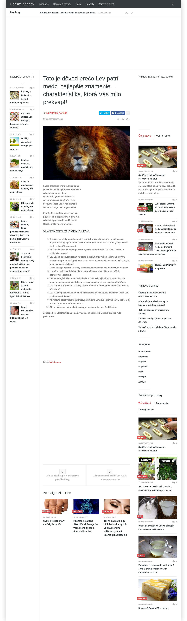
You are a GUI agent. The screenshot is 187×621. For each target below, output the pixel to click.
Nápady (63, 113)
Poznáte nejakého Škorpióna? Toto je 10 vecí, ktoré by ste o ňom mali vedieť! (85, 526)
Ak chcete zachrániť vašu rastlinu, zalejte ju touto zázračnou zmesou (156, 209)
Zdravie (142, 382)
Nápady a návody (62, 4)
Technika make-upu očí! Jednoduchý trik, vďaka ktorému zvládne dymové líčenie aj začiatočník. (116, 528)
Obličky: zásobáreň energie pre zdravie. (21, 143)
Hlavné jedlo (144, 351)
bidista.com (55, 362)
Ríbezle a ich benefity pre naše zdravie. (27, 206)
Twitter (106, 113)
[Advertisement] (93, 39)
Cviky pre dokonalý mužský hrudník (54, 523)
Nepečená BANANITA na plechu (165, 267)
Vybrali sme (163, 135)
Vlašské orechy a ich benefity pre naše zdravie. (21, 187)
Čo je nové (144, 135)
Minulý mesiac (147, 409)
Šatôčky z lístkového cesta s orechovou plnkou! (152, 177)
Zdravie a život (106, 4)
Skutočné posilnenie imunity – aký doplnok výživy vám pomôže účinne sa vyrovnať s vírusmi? (22, 262)
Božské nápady (22, 4)
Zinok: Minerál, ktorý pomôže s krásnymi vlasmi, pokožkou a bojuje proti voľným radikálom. (19, 232)
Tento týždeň (144, 403)
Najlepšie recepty (20, 76)
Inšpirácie (44, 4)
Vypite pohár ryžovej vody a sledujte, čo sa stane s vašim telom (165, 229)
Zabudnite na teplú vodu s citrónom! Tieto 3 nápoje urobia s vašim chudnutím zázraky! (157, 248)
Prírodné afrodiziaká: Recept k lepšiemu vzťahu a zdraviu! (67, 13)
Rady (78, 4)
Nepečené (143, 366)
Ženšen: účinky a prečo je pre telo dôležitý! (21, 165)
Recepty (89, 4)
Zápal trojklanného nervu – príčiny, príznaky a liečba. (21, 314)
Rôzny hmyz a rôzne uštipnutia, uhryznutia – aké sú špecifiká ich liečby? (21, 289)
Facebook (119, 113)
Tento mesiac (162, 403)
